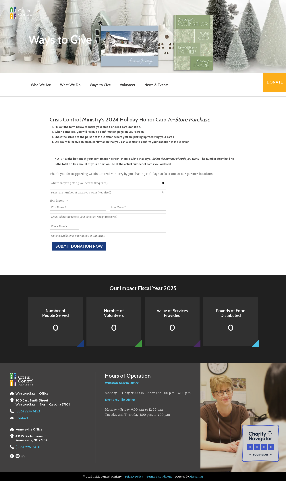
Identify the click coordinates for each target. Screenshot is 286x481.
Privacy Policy (134, 476)
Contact (21, 418)
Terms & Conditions (159, 476)
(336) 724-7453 (26, 411)
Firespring (196, 476)
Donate (272, 84)
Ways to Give (98, 85)
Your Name (57, 200)
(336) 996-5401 (27, 447)
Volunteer (125, 85)
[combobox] (254, 13)
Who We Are (39, 85)
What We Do (68, 85)
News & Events (154, 85)
